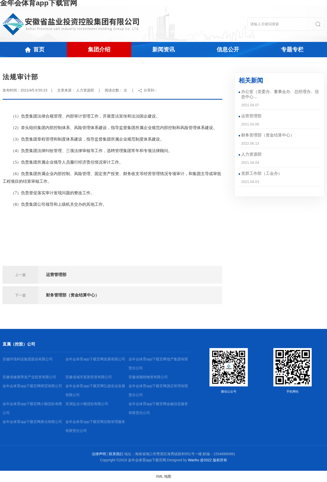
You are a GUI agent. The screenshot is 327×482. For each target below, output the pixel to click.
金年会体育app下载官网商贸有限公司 (32, 386)
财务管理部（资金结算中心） (72, 295)
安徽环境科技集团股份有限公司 (28, 359)
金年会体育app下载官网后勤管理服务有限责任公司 (95, 426)
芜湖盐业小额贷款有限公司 (86, 404)
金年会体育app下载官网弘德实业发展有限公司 (95, 390)
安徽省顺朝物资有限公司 (148, 377)
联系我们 (116, 454)
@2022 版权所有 (213, 460)
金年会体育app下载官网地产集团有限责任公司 (158, 363)
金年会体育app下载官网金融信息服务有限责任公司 (158, 408)
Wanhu (193, 460)
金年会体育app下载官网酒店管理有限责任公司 (158, 390)
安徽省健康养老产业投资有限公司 (29, 377)
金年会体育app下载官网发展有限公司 (95, 359)
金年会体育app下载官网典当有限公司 (32, 422)
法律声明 (99, 454)
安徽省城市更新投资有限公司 (88, 377)
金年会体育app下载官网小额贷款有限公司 (32, 408)
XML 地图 (163, 476)
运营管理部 (56, 274)
